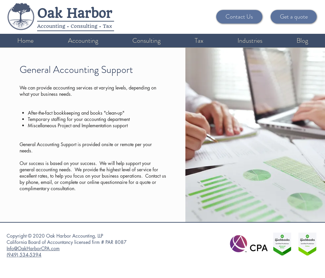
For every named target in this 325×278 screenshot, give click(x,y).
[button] (83, 40)
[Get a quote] (294, 17)
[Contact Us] (239, 17)
